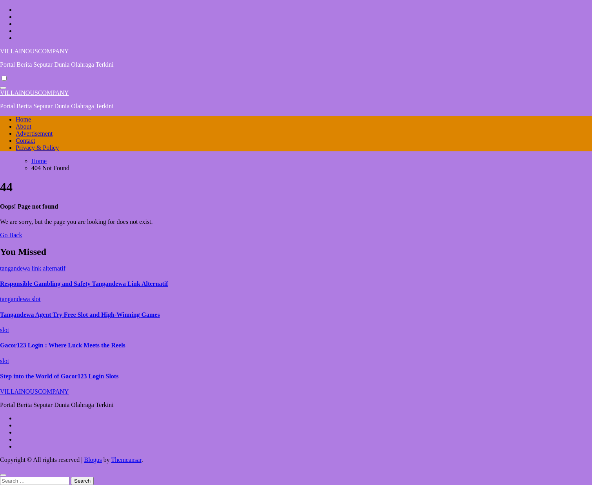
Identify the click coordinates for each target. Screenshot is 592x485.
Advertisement (34, 133)
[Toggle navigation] (3, 88)
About (23, 126)
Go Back (11, 235)
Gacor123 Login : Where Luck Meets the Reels (62, 345)
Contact (25, 140)
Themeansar (126, 459)
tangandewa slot (20, 299)
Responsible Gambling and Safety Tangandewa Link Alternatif (84, 283)
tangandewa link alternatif (32, 268)
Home (23, 119)
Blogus (93, 459)
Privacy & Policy (37, 147)
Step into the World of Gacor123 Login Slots (59, 376)
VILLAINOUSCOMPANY (34, 51)
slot (4, 330)
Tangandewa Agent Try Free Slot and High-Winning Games (80, 314)
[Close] (3, 475)
